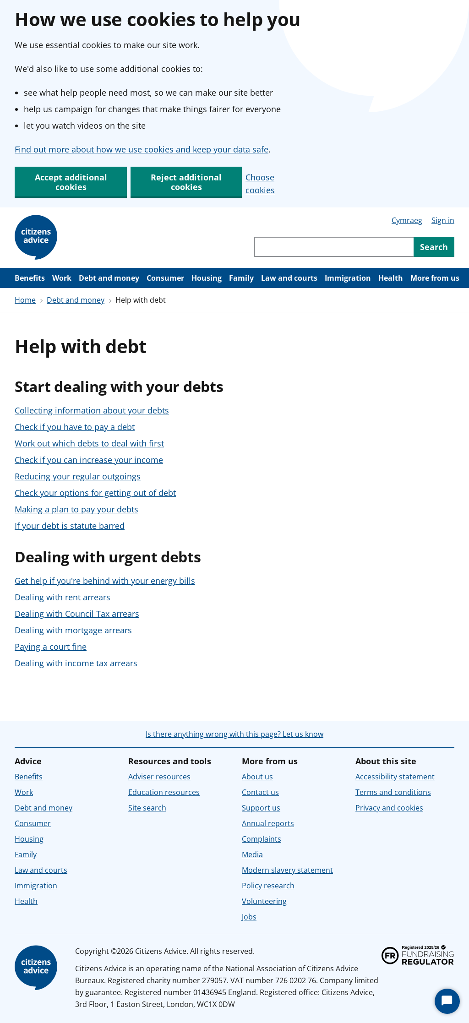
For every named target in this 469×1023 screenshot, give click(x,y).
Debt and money (109, 278)
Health (390, 278)
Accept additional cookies (71, 182)
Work (61, 278)
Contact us (260, 792)
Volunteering (264, 901)
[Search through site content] (334, 247)
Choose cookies (260, 184)
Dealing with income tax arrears (76, 663)
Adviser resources (159, 777)
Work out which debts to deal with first (89, 443)
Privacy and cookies (389, 808)
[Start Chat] (447, 1001)
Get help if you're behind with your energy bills (105, 580)
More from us (434, 278)
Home (25, 300)
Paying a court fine (51, 646)
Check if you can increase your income (89, 459)
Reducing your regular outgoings (78, 476)
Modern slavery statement (287, 870)
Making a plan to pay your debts (76, 509)
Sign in (442, 220)
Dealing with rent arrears (62, 597)
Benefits (30, 278)
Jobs (249, 917)
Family (241, 278)
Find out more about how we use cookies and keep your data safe (141, 149)
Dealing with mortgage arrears (73, 630)
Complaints (261, 839)
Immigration (348, 278)
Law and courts (289, 278)
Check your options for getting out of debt (95, 492)
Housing (206, 278)
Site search (147, 808)
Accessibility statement (395, 777)
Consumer (165, 278)
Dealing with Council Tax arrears (77, 613)
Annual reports (268, 823)
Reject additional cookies (186, 182)
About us (257, 777)
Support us (261, 808)
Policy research (268, 886)
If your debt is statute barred (70, 525)
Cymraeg (407, 220)
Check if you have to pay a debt (75, 426)
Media (252, 854)
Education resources (164, 792)
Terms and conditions (393, 792)
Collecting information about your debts (92, 410)
